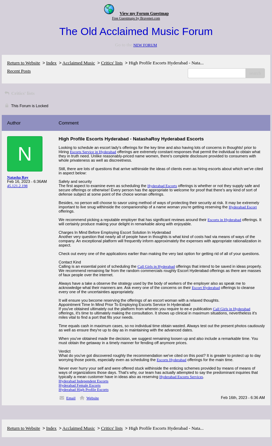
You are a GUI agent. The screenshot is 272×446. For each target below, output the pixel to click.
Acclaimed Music (78, 62)
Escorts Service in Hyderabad (93, 152)
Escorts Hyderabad (171, 360)
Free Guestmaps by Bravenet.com (136, 18)
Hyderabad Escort (243, 207)
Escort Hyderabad (206, 287)
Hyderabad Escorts (162, 186)
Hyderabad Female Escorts (80, 385)
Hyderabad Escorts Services (181, 377)
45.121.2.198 (17, 186)
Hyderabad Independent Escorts (84, 381)
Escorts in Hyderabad (224, 220)
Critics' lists (112, 62)
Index (51, 62)
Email (70, 398)
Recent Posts (19, 71)
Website (92, 398)
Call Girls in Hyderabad (156, 266)
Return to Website (23, 62)
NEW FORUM (145, 45)
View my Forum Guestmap (144, 13)
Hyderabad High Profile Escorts (84, 389)
